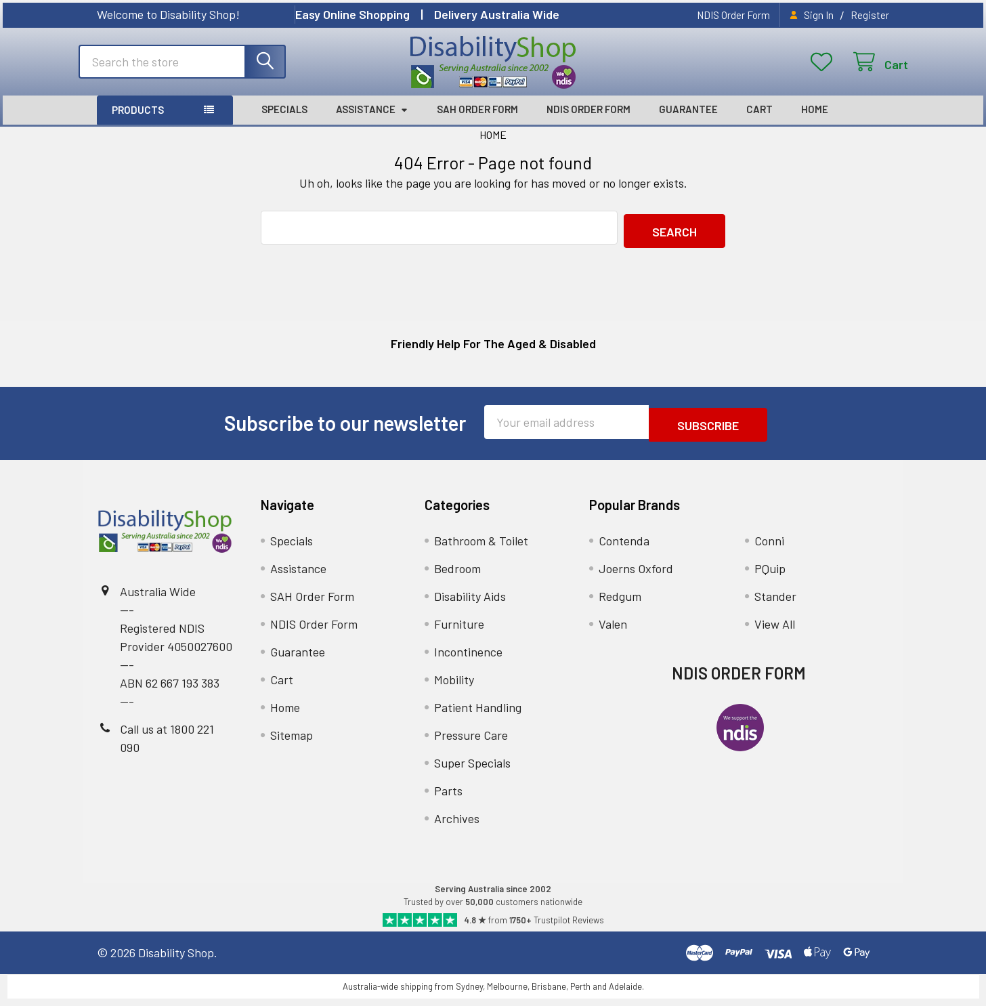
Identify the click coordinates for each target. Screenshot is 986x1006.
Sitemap (291, 743)
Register (870, 15)
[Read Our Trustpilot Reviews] (493, 928)
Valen (613, 632)
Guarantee (688, 123)
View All (774, 632)
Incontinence (468, 659)
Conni (769, 548)
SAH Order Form (477, 123)
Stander (775, 604)
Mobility (454, 687)
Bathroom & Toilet (481, 548)
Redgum (620, 604)
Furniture (459, 632)
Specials (284, 123)
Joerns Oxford (636, 576)
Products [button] (138, 124)
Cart (759, 123)
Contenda (624, 548)
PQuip (770, 576)
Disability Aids (470, 604)
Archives (456, 826)
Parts (448, 798)
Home (814, 123)
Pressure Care (471, 743)
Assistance (372, 123)
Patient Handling (477, 715)
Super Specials (472, 770)
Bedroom (457, 576)
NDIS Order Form (733, 15)
